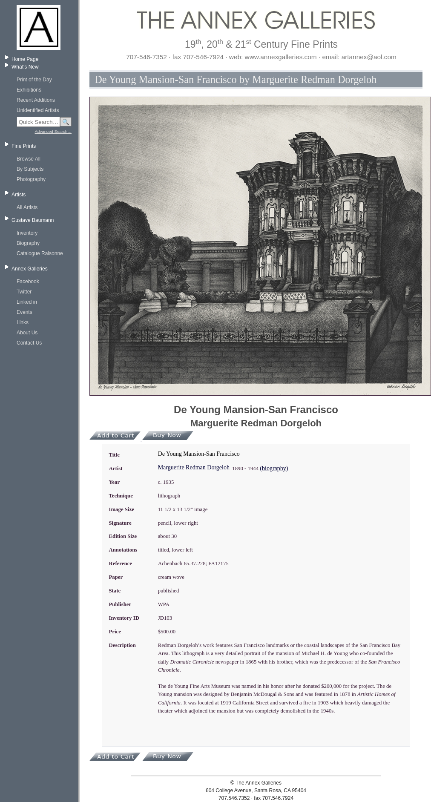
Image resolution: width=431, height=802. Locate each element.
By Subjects (30, 169)
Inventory (27, 233)
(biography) (274, 468)
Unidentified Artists (38, 110)
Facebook (28, 282)
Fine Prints (23, 146)
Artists (18, 195)
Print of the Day (34, 80)
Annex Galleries (29, 269)
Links (23, 322)
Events (24, 312)
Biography (28, 243)
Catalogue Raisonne (40, 253)
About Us (27, 333)
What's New (25, 67)
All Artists (27, 207)
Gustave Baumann (32, 220)
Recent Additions (36, 100)
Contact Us (29, 343)
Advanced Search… (53, 131)
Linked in (27, 302)
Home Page (24, 59)
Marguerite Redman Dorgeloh (194, 467)
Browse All (28, 159)
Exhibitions (29, 90)
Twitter (24, 292)
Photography (31, 179)
